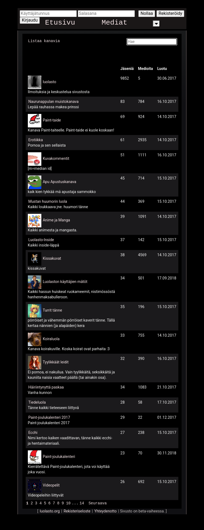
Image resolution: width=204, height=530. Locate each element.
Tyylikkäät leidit (56, 362)
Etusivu (60, 23)
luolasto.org (50, 510)
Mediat (114, 23)
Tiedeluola (37, 402)
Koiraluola (51, 338)
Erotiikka (35, 139)
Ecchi (33, 432)
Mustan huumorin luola (47, 201)
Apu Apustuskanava (59, 181)
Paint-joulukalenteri (59, 456)
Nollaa (147, 13)
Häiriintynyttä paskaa (46, 387)
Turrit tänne (52, 310)
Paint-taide (52, 120)
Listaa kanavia (44, 40)
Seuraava (98, 502)
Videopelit (51, 485)
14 (81, 502)
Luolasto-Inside (41, 239)
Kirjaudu (30, 20)
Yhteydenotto (105, 510)
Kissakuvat (52, 258)
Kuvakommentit (56, 158)
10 (68, 502)
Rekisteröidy (170, 13)
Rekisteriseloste (76, 510)
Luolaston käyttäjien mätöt (65, 281)
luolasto (49, 81)
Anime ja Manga (56, 220)
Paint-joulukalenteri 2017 (49, 417)
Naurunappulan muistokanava (53, 101)
